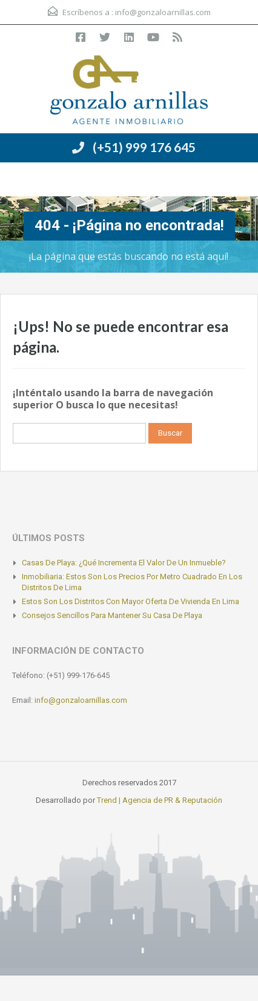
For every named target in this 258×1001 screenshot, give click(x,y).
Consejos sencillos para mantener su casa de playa (112, 615)
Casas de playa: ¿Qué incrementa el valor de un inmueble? (124, 562)
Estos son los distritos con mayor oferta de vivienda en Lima (130, 601)
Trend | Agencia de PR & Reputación (159, 800)
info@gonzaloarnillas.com (163, 12)
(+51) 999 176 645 (144, 147)
